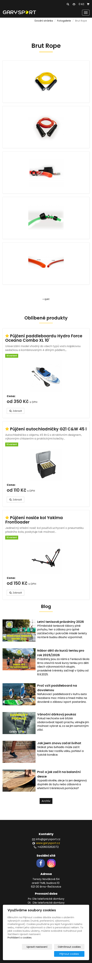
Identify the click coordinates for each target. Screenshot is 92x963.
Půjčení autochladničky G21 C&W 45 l (48, 429)
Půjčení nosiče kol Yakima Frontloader (34, 520)
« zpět (46, 299)
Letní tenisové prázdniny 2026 (60, 622)
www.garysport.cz (48, 843)
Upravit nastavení (43, 947)
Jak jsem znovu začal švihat (59, 743)
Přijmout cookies (71, 954)
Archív (46, 801)
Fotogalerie (64, 20)
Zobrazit (15, 411)
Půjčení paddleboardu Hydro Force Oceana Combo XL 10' (43, 338)
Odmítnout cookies (72, 947)
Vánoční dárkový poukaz (56, 714)
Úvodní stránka (44, 20)
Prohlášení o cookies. (20, 937)
